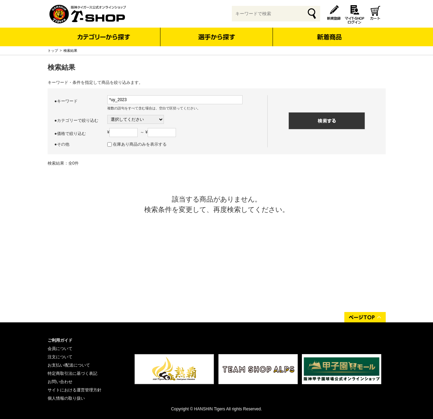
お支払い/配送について (69, 365)
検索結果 (70, 50)
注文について (60, 356)
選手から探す (216, 37)
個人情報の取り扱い (66, 398)
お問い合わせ (60, 381)
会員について (60, 348)
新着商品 (329, 32)
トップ (53, 50)
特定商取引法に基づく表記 (72, 373)
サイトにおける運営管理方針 (74, 390)
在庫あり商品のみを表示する (140, 144)
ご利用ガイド (60, 340)
